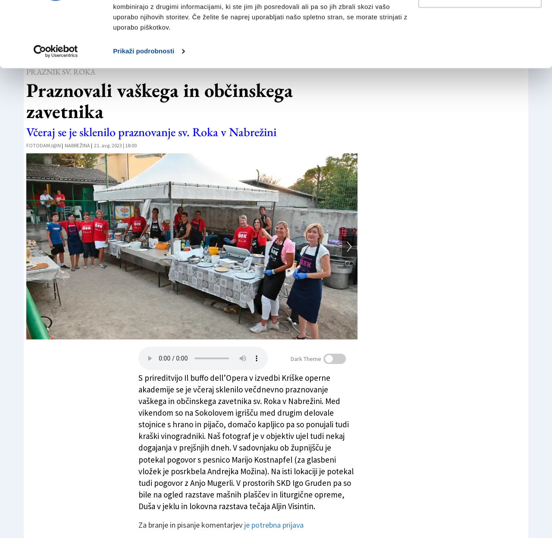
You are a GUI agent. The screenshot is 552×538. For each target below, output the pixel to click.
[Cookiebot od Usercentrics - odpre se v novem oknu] (56, 106)
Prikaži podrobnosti (143, 106)
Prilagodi (480, 51)
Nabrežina (77, 145)
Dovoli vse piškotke (480, 22)
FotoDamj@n (43, 145)
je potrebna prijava (274, 525)
